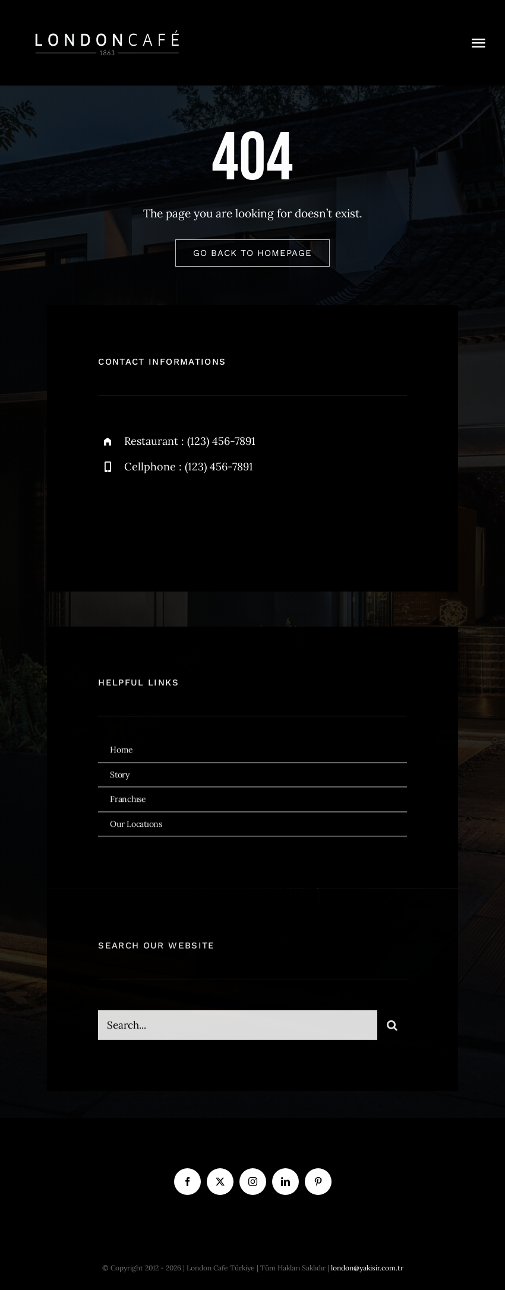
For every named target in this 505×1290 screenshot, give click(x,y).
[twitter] (144, 518)
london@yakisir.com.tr (367, 1267)
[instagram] (176, 518)
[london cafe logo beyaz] (107, 29)
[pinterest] (318, 1181)
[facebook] (111, 518)
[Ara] (392, 1030)
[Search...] (237, 1030)
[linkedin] (285, 1181)
